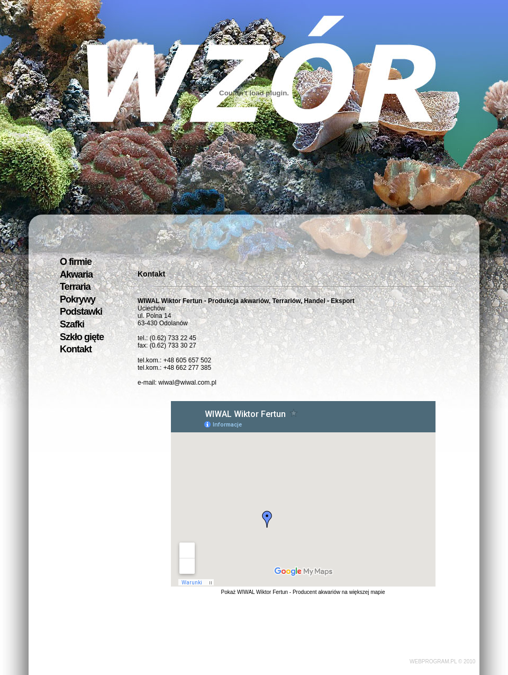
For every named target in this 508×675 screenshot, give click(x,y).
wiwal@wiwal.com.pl (187, 382)
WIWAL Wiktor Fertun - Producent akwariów (288, 592)
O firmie (76, 261)
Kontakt (76, 349)
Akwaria (76, 274)
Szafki (72, 324)
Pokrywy (77, 299)
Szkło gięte (82, 337)
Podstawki (81, 311)
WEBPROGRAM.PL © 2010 (442, 661)
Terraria (75, 286)
